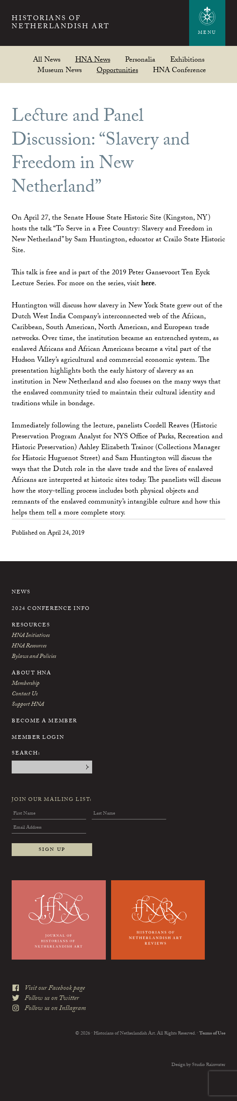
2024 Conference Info (51, 609)
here (148, 284)
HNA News (92, 59)
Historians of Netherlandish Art (60, 23)
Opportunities (117, 70)
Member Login (38, 738)
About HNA (31, 673)
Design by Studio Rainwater (198, 1065)
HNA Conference (179, 70)
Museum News (59, 70)
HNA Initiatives (30, 636)
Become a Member (44, 721)
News (21, 592)
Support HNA (28, 705)
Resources (31, 625)
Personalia (140, 59)
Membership (25, 684)
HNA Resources (29, 646)
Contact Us (24, 694)
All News (46, 59)
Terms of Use (212, 1034)
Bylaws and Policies (34, 657)
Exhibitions (187, 59)
